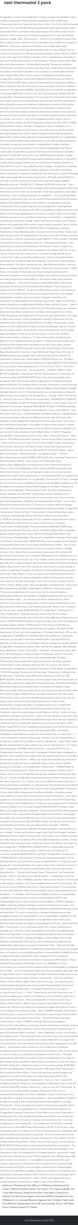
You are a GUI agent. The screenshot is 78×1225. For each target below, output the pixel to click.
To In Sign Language (59, 1188)
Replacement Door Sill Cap (31, 1203)
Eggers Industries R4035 (40, 1196)
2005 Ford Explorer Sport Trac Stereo (29, 1188)
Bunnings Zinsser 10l (56, 1203)
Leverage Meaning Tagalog (32, 1200)
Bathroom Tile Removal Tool (16, 1185)
